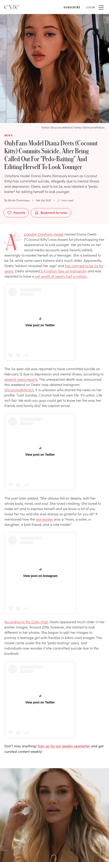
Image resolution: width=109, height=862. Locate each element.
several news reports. (21, 379)
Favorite (16, 212)
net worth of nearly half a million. (61, 276)
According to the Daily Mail (26, 621)
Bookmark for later (51, 212)
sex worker (44, 519)
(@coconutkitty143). (19, 389)
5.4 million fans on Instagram (63, 270)
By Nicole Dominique (17, 200)
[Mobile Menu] (101, 7)
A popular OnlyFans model (44, 234)
